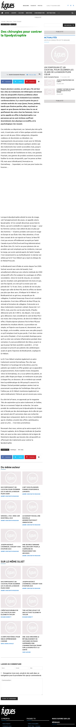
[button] (72, 13)
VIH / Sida (13, 24)
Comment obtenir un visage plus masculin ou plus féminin (65, 91)
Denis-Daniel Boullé (7, 666)
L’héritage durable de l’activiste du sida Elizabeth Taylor (9, 635)
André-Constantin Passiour (17, 74)
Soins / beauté (17, 21)
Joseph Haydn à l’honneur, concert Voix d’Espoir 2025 (11, 570)
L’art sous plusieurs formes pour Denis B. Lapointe (30, 514)
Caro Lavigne (26, 674)
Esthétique (13, 474)
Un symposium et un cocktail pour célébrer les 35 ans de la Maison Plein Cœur (59, 71)
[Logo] (12, 5)
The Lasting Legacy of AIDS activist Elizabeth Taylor (31, 635)
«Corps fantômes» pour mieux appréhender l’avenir (10, 661)
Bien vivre (9, 21)
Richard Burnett (6, 639)
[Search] (69, 25)
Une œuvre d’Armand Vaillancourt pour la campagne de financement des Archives (31, 573)
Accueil (3, 21)
